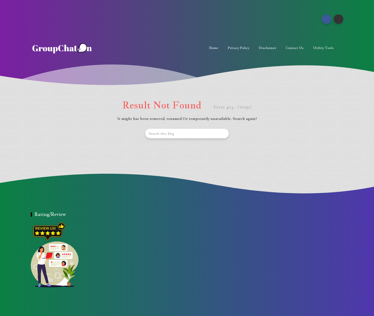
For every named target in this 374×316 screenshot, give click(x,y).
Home (213, 48)
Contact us (295, 48)
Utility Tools (323, 48)
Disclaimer (267, 48)
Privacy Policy (238, 48)
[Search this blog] (187, 133)
